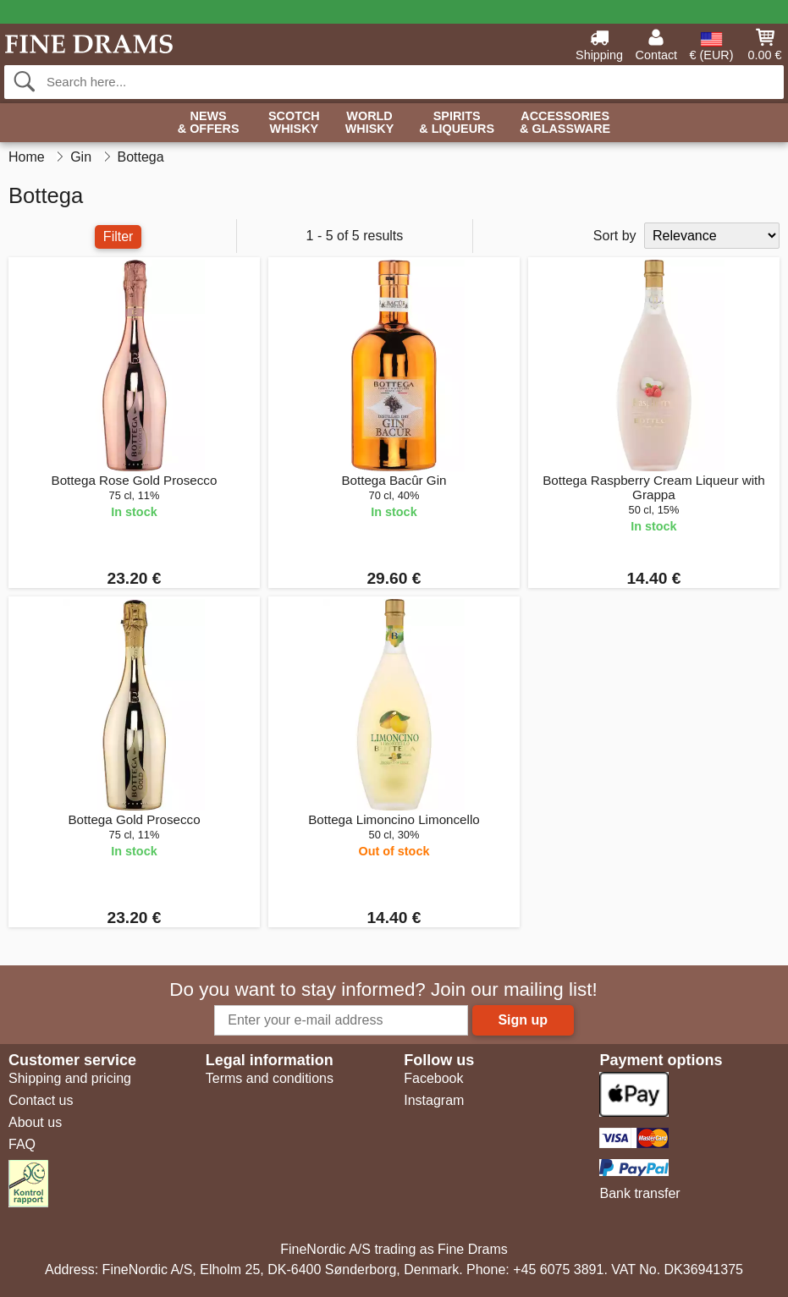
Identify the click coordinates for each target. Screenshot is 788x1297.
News (209, 123)
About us (35, 1122)
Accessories (565, 123)
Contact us (40, 1100)
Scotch (294, 123)
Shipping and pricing (69, 1078)
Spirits (456, 123)
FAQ (22, 1144)
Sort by (614, 235)
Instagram (434, 1100)
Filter (118, 236)
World (369, 123)
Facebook (433, 1078)
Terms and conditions (269, 1078)
